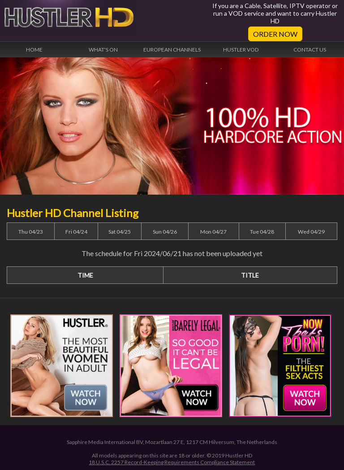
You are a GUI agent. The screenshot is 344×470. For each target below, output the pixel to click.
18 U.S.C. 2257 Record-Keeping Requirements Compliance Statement (172, 462)
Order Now (275, 34)
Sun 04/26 (165, 231)
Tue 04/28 (262, 231)
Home (34, 49)
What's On (103, 49)
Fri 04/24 (76, 231)
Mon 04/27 (213, 231)
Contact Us (309, 49)
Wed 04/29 (311, 231)
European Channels (172, 49)
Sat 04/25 (119, 231)
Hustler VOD (240, 49)
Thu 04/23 (30, 231)
